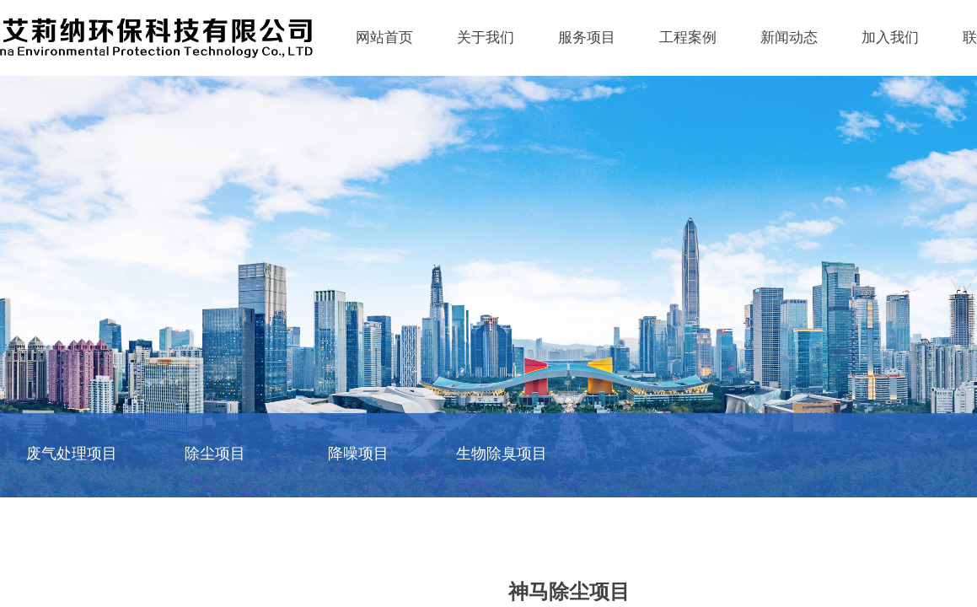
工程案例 (688, 38)
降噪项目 (358, 453)
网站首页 (384, 38)
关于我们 (485, 38)
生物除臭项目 (501, 453)
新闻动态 (789, 38)
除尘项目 (215, 453)
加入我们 (890, 38)
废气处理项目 (71, 453)
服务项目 (586, 38)
